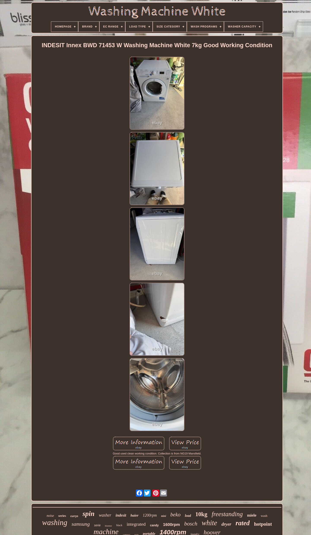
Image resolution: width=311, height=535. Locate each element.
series (62, 515)
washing (54, 522)
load (188, 515)
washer (105, 515)
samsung (80, 524)
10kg (201, 514)
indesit (121, 515)
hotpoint (263, 524)
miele (251, 515)
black (119, 525)
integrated (136, 524)
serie (97, 525)
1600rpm (171, 524)
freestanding (227, 514)
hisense (108, 525)
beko (175, 514)
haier (134, 515)
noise (50, 515)
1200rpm (150, 515)
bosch (190, 523)
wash (264, 515)
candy (154, 525)
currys (74, 516)
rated (243, 523)
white (209, 523)
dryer (226, 524)
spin (88, 513)
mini (163, 515)
